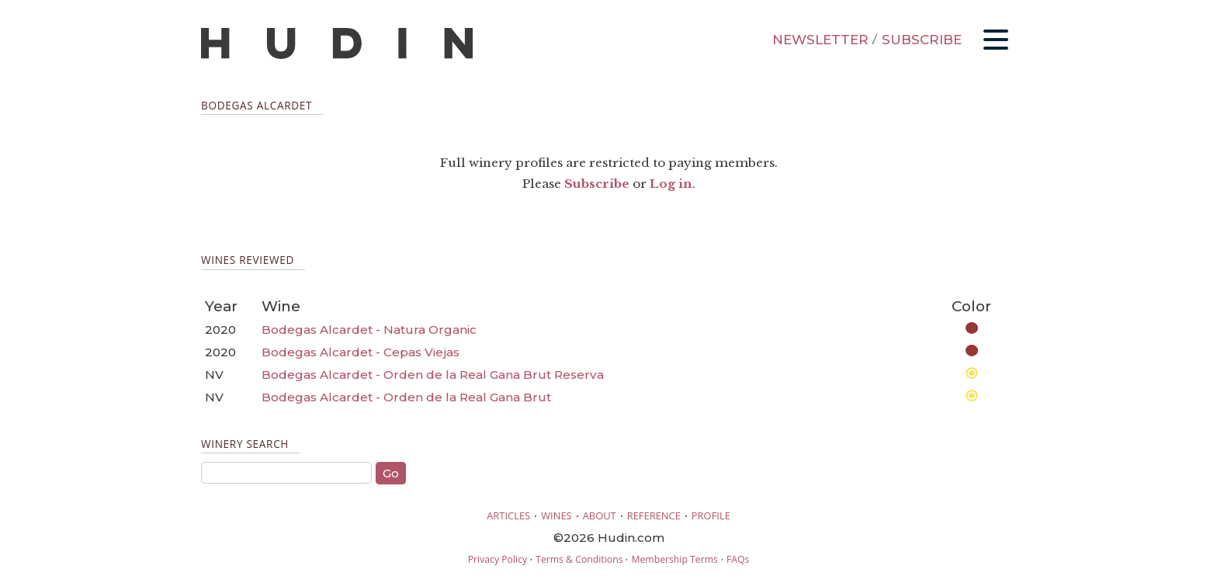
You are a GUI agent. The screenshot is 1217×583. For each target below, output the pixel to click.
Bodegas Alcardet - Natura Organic (369, 329)
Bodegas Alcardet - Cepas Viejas (360, 352)
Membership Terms (674, 559)
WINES (556, 515)
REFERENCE (654, 515)
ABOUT (599, 515)
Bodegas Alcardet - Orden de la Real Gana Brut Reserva (433, 374)
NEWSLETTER (820, 39)
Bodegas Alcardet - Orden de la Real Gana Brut (406, 397)
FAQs (737, 559)
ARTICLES (508, 515)
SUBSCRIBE (922, 39)
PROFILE (711, 515)
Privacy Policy (497, 559)
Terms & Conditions (579, 559)
